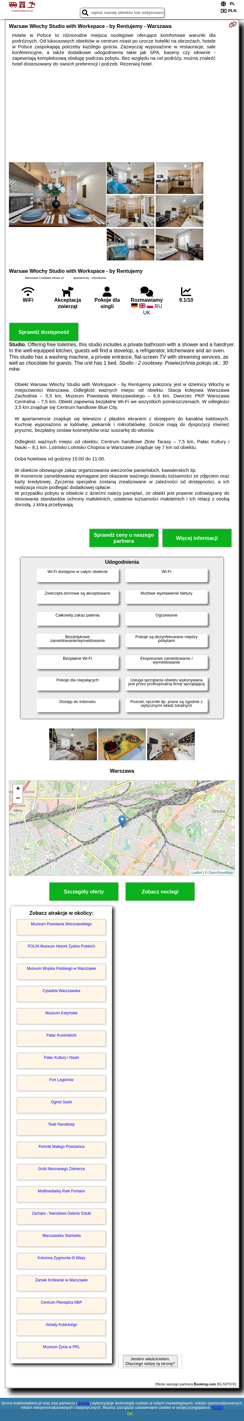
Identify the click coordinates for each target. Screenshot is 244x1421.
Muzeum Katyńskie (61, 1013)
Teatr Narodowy (61, 1124)
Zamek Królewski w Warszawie (61, 1280)
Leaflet (197, 872)
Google (84, 1403)
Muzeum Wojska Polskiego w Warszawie (61, 968)
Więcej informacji (197, 538)
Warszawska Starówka (61, 1235)
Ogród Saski (61, 1102)
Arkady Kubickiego (61, 1324)
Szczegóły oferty (84, 891)
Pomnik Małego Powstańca (61, 1146)
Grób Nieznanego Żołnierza (61, 1169)
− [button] (18, 799)
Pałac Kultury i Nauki (61, 1057)
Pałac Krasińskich (61, 1035)
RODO (217, 1407)
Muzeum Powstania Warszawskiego (61, 924)
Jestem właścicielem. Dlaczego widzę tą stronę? (150, 1361)
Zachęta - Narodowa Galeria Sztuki (61, 1213)
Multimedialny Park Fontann (61, 1191)
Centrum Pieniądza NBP (61, 1302)
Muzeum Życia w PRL (61, 1347)
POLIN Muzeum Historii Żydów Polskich (61, 946)
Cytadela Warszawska (61, 991)
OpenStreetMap (220, 872)
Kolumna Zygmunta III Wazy (61, 1258)
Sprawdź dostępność (43, 332)
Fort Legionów (61, 1080)
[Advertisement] (122, 114)
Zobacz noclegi (160, 891)
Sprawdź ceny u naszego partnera (124, 538)
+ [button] (18, 789)
